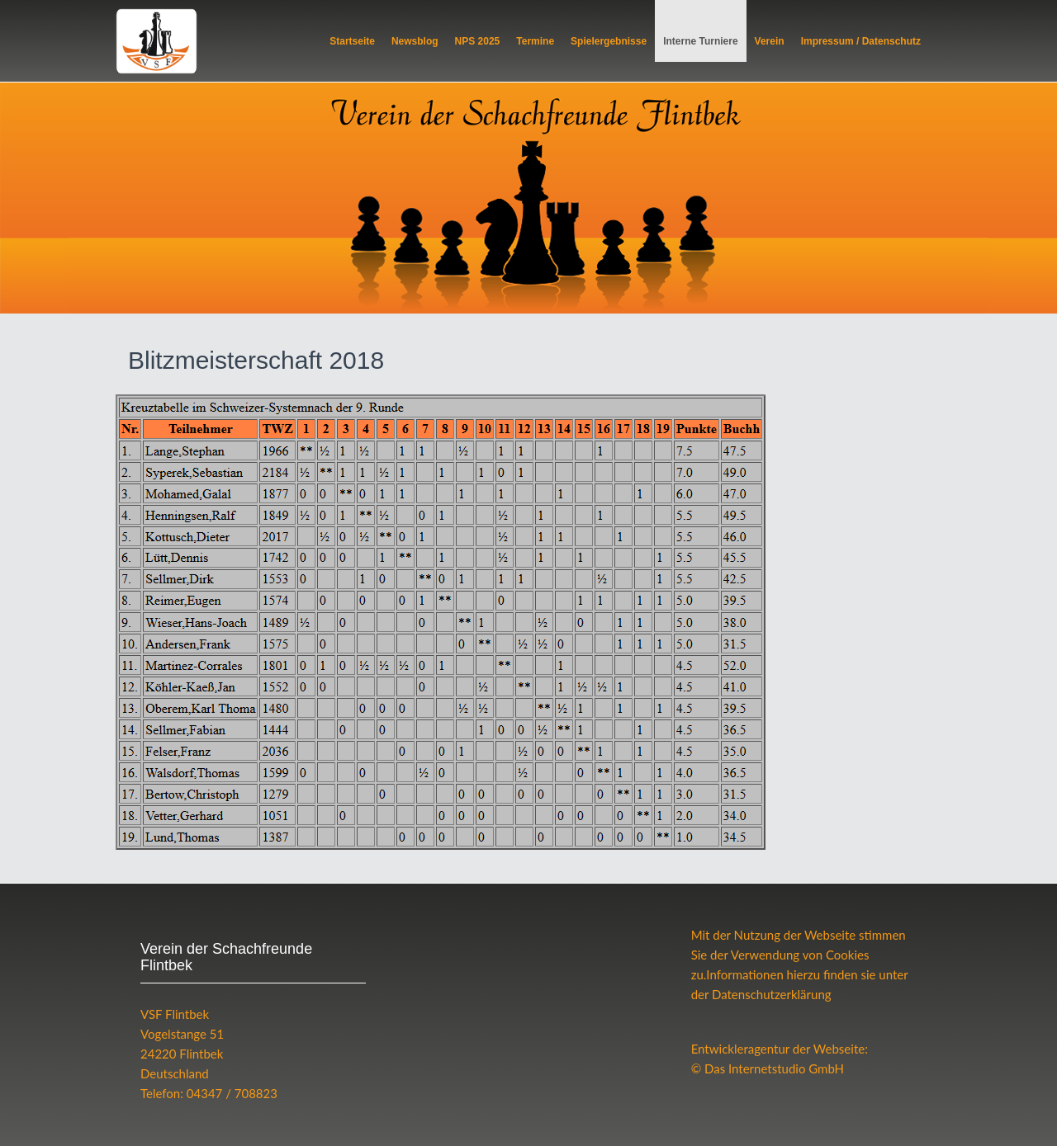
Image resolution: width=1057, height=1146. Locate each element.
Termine (535, 41)
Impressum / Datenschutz (861, 41)
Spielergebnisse (609, 41)
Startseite (352, 41)
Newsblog (414, 41)
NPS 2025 (477, 41)
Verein (769, 41)
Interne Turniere (700, 41)
